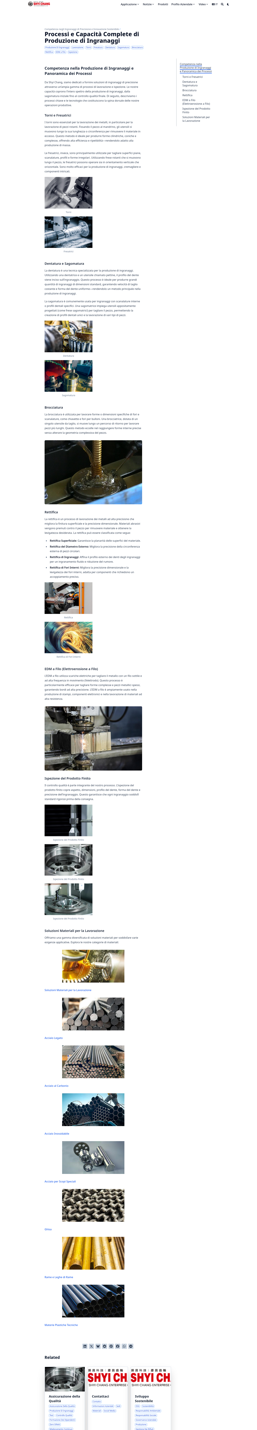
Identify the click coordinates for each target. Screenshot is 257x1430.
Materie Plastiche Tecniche (84, 1306)
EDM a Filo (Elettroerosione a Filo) (196, 102)
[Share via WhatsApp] (124, 1346)
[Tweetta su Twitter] (91, 1346)
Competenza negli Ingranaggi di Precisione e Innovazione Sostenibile (82, 29)
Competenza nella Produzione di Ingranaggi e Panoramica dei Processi (196, 67)
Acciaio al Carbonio (84, 1066)
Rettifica (187, 95)
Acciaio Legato (84, 1019)
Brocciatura (189, 90)
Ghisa (84, 1210)
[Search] (222, 4)
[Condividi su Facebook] (117, 1346)
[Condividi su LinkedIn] (85, 1346)
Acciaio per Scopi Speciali (84, 1162)
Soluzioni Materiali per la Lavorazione (196, 119)
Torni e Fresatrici (192, 77)
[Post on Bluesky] (98, 1346)
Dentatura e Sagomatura (190, 83)
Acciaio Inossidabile (84, 1114)
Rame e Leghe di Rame (84, 1258)
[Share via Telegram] (130, 1346)
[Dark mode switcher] (228, 4)
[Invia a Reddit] (104, 1346)
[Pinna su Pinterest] (111, 1346)
